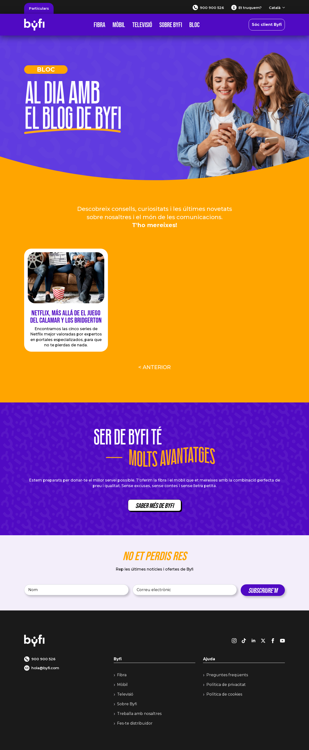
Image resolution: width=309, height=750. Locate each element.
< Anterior (154, 367)
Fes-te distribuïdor (135, 723)
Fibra (99, 25)
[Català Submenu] (283, 7)
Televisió (142, 25)
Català (275, 7)
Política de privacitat (226, 684)
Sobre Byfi (170, 25)
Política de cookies (224, 694)
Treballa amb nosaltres (139, 713)
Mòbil (118, 25)
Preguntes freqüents (227, 675)
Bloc (194, 25)
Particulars (39, 8)
